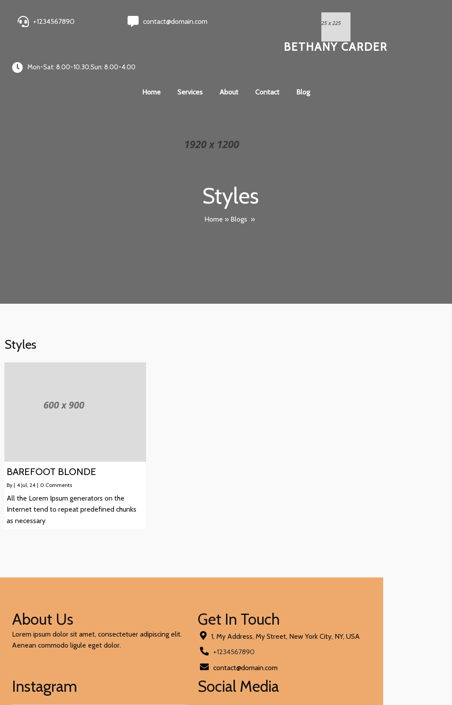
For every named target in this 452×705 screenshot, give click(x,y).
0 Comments (56, 455)
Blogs (238, 189)
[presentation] (240, 627)
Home (213, 189)
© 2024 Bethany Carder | (52, 675)
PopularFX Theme (118, 675)
